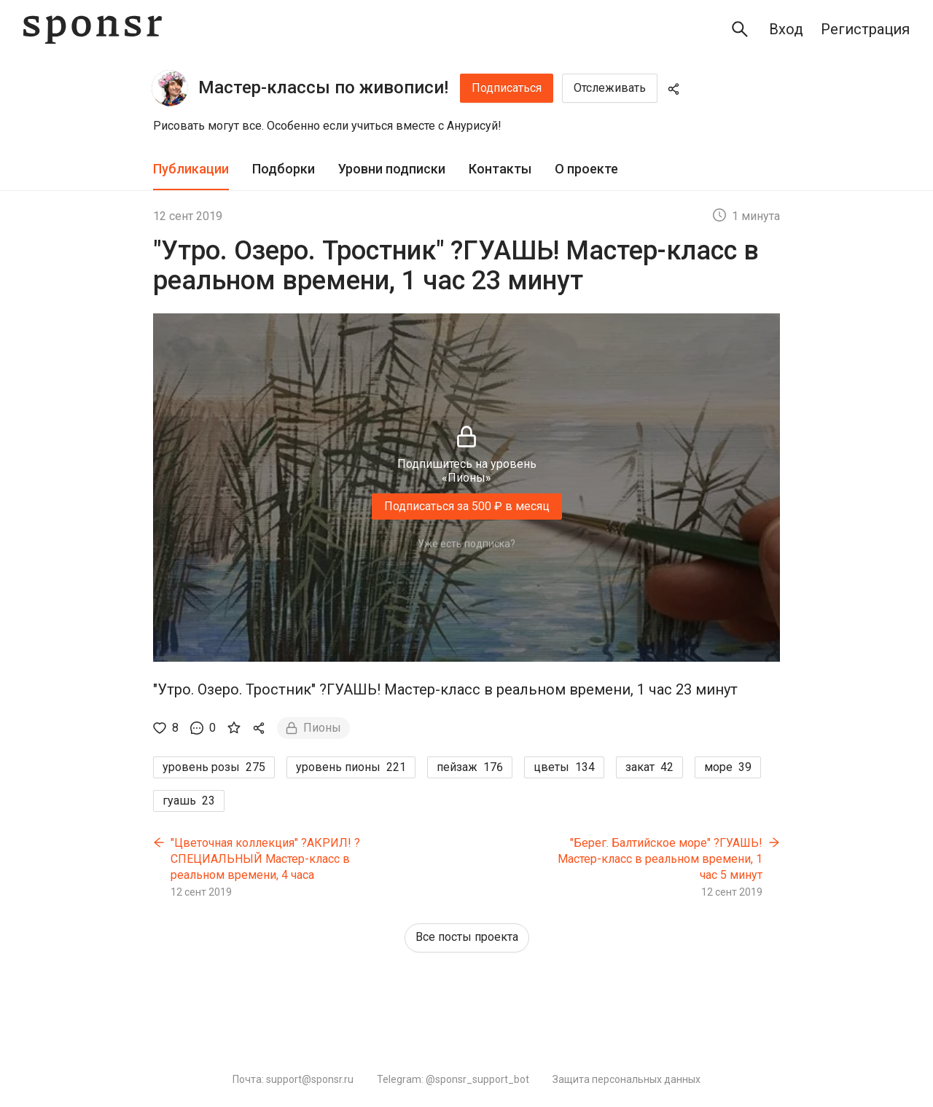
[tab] (191, 169)
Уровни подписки (391, 168)
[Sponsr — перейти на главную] (92, 29)
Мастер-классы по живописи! (323, 87)
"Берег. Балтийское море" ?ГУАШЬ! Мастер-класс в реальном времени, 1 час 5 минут (660, 858)
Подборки (283, 168)
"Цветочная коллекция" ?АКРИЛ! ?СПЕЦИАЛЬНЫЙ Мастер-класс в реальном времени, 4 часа (265, 858)
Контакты (500, 168)
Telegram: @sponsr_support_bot (453, 1079)
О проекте (586, 168)
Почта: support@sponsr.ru (293, 1079)
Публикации (191, 168)
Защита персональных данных (626, 1079)
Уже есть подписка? (466, 543)
